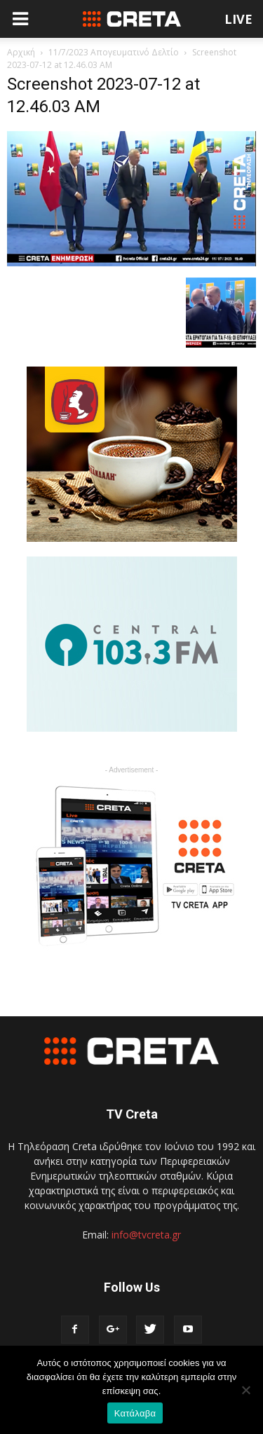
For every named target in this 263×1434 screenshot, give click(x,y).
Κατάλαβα (135, 1413)
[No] (245, 1390)
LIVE (238, 19)
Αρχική (21, 52)
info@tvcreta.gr (146, 1234)
